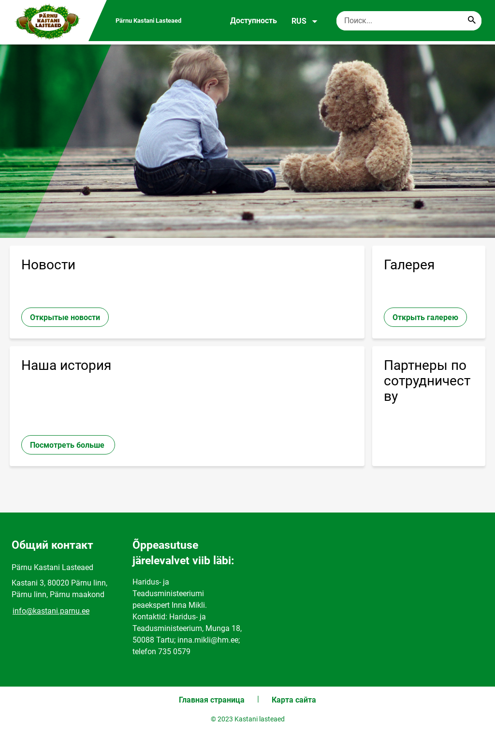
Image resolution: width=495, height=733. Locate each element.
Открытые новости (65, 317)
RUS (304, 21)
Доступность (253, 20)
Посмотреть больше (68, 445)
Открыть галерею (425, 317)
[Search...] (472, 21)
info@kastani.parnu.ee (51, 611)
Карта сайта (294, 699)
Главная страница (212, 699)
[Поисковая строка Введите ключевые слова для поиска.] (408, 20)
